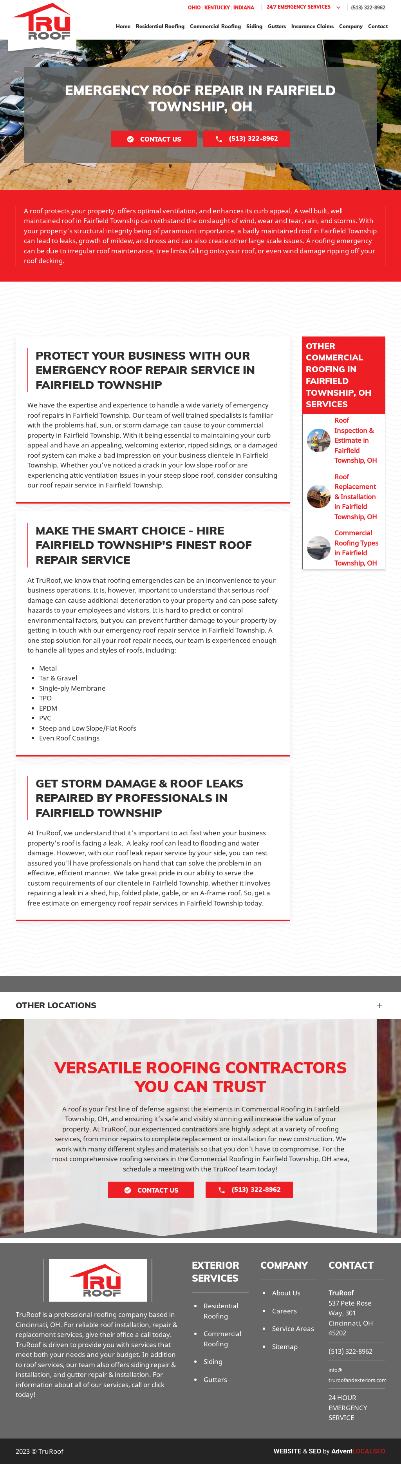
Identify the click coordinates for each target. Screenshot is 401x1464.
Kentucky (217, 8)
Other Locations (56, 1005)
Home (123, 26)
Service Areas (293, 1328)
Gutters (277, 26)
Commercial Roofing (215, 26)
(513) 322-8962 (368, 8)
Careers (284, 1310)
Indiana (243, 8)
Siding (254, 26)
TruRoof (341, 1292)
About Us (286, 1292)
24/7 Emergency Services (304, 7)
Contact (378, 26)
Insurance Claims (312, 26)
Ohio (194, 8)
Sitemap (285, 1346)
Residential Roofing (160, 26)
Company (351, 26)
